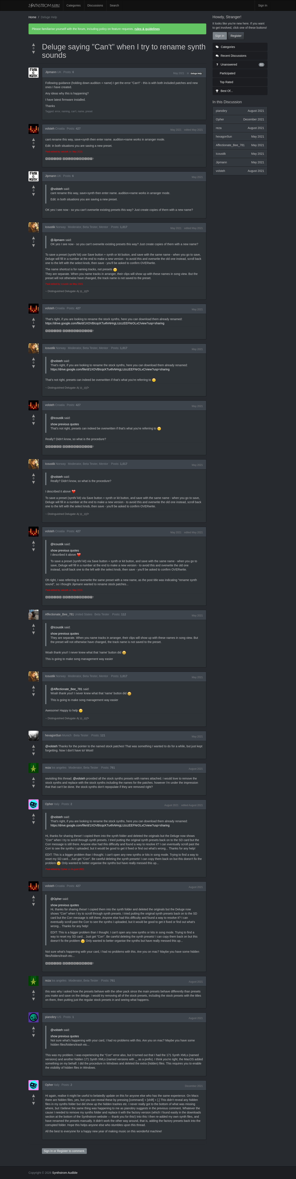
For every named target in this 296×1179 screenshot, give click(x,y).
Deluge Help (196, 73)
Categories (73, 5)
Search (114, 5)
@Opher (56, 899)
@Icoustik (57, 418)
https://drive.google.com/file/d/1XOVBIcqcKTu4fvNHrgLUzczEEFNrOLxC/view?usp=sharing (104, 323)
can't (73, 111)
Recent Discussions (231, 55)
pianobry (50, 1017)
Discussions (95, 5)
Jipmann (50, 72)
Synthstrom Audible (44, 5)
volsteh (49, 128)
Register (62, 1151)
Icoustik (50, 227)
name (81, 111)
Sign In (262, 5)
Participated (227, 73)
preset (89, 111)
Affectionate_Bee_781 (59, 614)
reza (48, 767)
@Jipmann (58, 240)
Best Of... (224, 91)
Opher (49, 804)
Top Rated (226, 82)
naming (65, 111)
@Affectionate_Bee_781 (66, 689)
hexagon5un (53, 735)
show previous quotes (65, 424)
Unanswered (240, 64)
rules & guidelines (147, 29)
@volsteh (57, 189)
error (57, 111)
